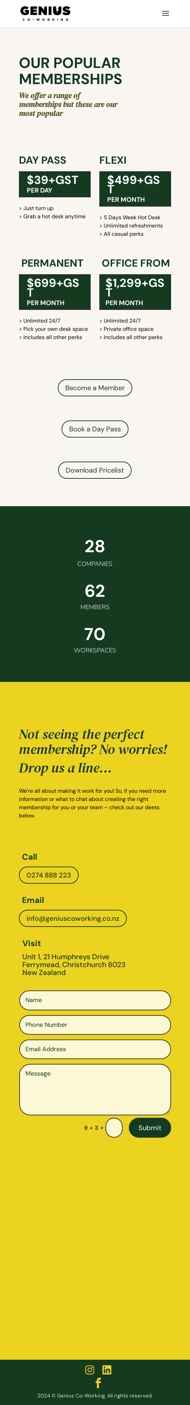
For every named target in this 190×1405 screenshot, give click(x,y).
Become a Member (95, 387)
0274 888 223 (48, 875)
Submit (149, 1127)
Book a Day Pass (95, 429)
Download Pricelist (95, 470)
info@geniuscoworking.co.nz (72, 918)
